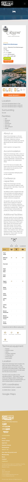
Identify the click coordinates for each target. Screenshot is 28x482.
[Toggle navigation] (25, 3)
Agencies (4, 443)
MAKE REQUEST (8, 61)
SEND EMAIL (7, 58)
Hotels (4, 438)
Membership (5, 454)
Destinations (5, 447)
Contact (4, 459)
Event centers (6, 440)
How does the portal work (9, 452)
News (3, 457)
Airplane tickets (6, 445)
